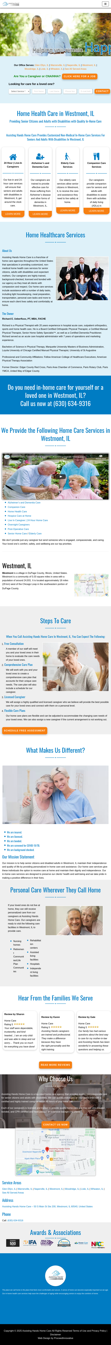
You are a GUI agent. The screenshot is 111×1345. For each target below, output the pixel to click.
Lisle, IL (45, 69)
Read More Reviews (55, 1065)
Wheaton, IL (56, 69)
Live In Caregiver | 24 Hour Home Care (28, 520)
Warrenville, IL (57, 65)
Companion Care (16, 507)
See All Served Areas (75, 69)
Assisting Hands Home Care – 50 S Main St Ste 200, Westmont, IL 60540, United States (47, 1206)
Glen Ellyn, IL (42, 65)
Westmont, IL (89, 65)
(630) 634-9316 (72, 403)
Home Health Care (17, 511)
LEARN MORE (13, 214)
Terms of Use (79, 1331)
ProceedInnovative (63, 1338)
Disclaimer (55, 1334)
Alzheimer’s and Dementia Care (24, 502)
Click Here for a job (80, 76)
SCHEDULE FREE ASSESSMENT (25, 730)
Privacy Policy (99, 1331)
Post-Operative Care (18, 529)
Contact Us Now (55, 1124)
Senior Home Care (17, 533)
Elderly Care (35, 533)
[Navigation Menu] (105, 3)
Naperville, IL (73, 65)
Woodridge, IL (32, 69)
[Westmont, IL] (11, 4)
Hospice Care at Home (19, 516)
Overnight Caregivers (19, 524)
